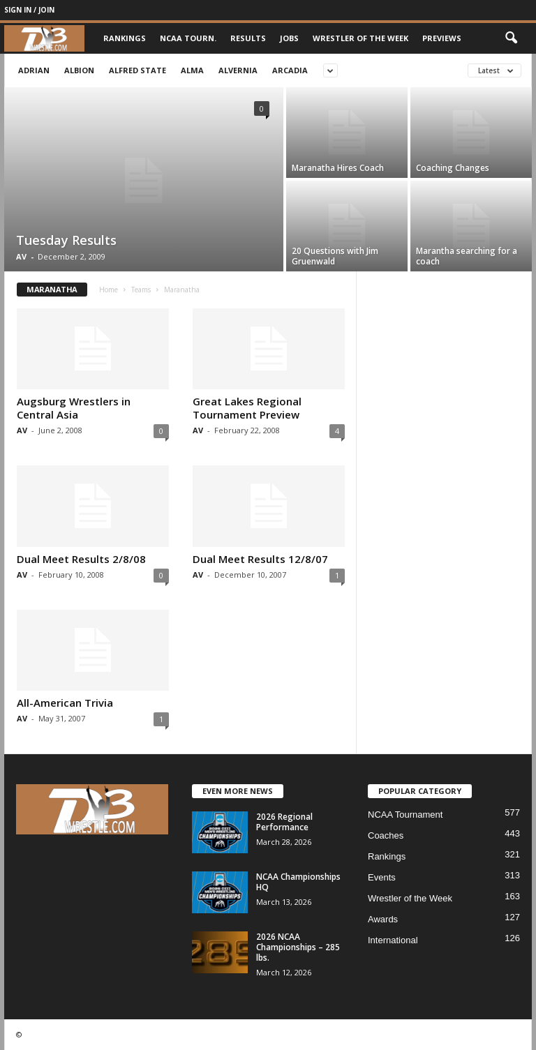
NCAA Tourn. (188, 38)
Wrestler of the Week (360, 38)
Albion (79, 70)
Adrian (34, 70)
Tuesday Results (66, 240)
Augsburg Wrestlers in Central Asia (74, 407)
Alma (192, 70)
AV (21, 256)
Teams (141, 289)
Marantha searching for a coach (466, 256)
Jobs (289, 38)
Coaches (385, 835)
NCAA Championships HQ (298, 882)
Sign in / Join (29, 10)
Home (108, 289)
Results (248, 38)
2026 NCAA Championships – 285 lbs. (298, 947)
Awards (383, 919)
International (393, 940)
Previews (441, 38)
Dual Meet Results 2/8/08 (81, 559)
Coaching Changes (452, 168)
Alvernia (238, 70)
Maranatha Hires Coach (338, 168)
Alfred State (137, 70)
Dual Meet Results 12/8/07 (260, 559)
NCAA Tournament (405, 814)
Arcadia (290, 70)
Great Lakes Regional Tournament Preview (247, 407)
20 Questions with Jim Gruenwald (335, 256)
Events (382, 877)
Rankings (124, 38)
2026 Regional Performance (284, 822)
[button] (511, 38)
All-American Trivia (65, 703)
